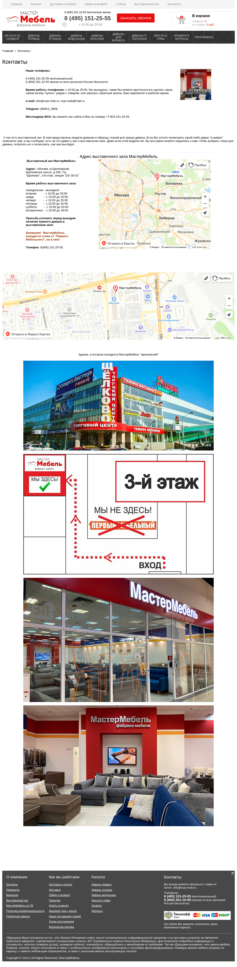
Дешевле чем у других (63, 911)
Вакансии (12, 895)
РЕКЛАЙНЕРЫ (204, 37)
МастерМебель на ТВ (19, 905)
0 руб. (211, 24)
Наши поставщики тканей (65, 916)
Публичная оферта (18, 916)
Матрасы (97, 911)
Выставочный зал (17, 900)
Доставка (54, 890)
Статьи (121, 4)
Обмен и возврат (96, 4)
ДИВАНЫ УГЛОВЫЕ (55, 37)
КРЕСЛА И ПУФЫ (160, 37)
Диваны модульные (104, 895)
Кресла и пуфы (101, 900)
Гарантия (54, 900)
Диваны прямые (102, 884)
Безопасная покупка (61, 927)
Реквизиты (12, 890)
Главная (16, 4)
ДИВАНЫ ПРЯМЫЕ (34, 37)
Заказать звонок (135, 18)
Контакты (174, 4)
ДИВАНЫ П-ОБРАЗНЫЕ (139, 37)
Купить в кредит (59, 905)
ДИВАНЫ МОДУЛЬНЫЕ (76, 37)
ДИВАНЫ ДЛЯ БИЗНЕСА (118, 37)
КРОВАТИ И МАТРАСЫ (181, 37)
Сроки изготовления (61, 921)
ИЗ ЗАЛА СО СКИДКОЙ (13, 37)
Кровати (97, 905)
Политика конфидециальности (25, 911)
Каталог (35, 4)
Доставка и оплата (63, 4)
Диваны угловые (102, 890)
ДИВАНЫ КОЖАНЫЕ (97, 37)
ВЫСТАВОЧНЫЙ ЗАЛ (146, 4)
